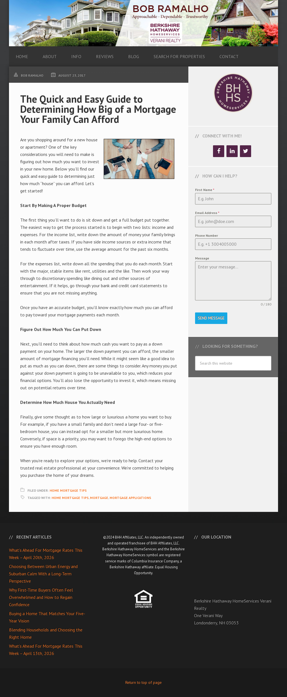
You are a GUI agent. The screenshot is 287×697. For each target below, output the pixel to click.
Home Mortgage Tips (68, 490)
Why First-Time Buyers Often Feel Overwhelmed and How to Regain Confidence (41, 597)
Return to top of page (143, 682)
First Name (204, 190)
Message (202, 258)
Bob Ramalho (143, 23)
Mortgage (99, 498)
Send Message (211, 318)
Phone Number (206, 235)
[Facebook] (218, 151)
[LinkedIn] (232, 151)
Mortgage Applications (130, 498)
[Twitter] (245, 151)
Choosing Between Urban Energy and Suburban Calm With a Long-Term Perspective (43, 573)
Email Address (207, 213)
